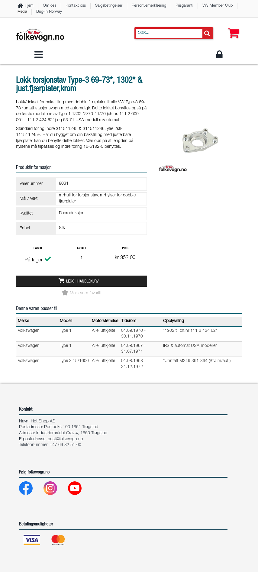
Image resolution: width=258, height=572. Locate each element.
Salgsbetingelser (108, 6)
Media (22, 12)
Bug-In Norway (49, 12)
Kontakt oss (76, 6)
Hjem (29, 6)
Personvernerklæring (149, 6)
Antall (81, 248)
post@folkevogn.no (65, 439)
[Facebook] (30, 489)
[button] (232, 27)
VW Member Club (217, 6)
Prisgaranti (184, 6)
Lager (38, 248)
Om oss (49, 6)
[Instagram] (55, 489)
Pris (125, 248)
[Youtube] (79, 489)
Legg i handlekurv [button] (82, 282)
